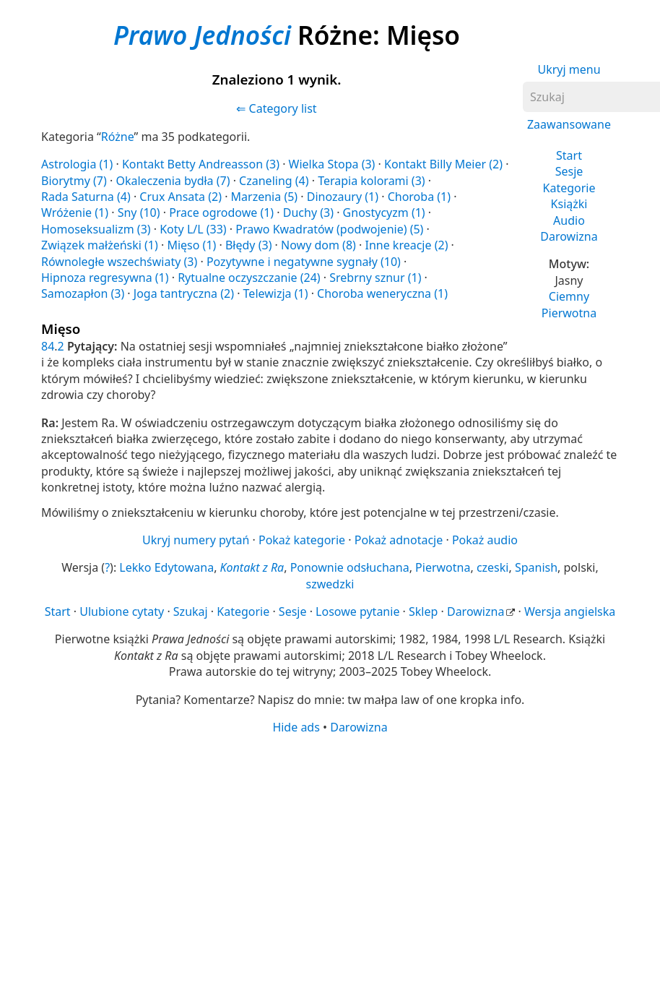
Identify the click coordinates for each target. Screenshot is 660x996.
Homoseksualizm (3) (96, 229)
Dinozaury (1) (342, 197)
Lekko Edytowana (166, 567)
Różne (117, 137)
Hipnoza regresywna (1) (105, 278)
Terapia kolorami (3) (371, 181)
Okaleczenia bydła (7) (173, 181)
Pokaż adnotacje (399, 540)
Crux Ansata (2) (180, 197)
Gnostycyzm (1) (384, 212)
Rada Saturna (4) (86, 197)
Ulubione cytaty (121, 611)
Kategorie (569, 188)
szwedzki (330, 584)
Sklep (423, 611)
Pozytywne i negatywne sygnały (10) (304, 262)
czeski (493, 567)
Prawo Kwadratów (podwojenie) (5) (329, 229)
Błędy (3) (248, 245)
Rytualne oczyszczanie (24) (249, 278)
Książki (569, 204)
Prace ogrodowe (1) (221, 212)
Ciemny (569, 296)
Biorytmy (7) (74, 181)
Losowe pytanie (357, 611)
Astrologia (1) (77, 164)
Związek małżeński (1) (99, 245)
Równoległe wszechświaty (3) (119, 262)
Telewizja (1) (275, 293)
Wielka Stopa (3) (332, 164)
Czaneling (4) (273, 181)
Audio (569, 220)
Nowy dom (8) (318, 245)
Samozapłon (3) (82, 293)
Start (569, 155)
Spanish (536, 567)
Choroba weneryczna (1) (382, 293)
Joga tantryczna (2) (184, 293)
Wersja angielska (569, 611)
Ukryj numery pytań (195, 540)
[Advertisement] (323, 848)
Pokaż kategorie (302, 540)
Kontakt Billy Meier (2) (443, 164)
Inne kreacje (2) (406, 245)
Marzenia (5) (264, 197)
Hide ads (296, 727)
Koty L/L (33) (193, 229)
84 (47, 346)
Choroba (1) (419, 197)
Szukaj (190, 611)
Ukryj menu (568, 69)
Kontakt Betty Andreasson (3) (200, 164)
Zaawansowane (569, 124)
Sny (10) (139, 212)
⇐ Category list (276, 108)
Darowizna (568, 236)
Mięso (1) (191, 245)
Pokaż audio (485, 540)
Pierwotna (569, 313)
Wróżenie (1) (74, 212)
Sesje (569, 171)
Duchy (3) (308, 212)
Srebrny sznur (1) (375, 278)
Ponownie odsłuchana (349, 567)
